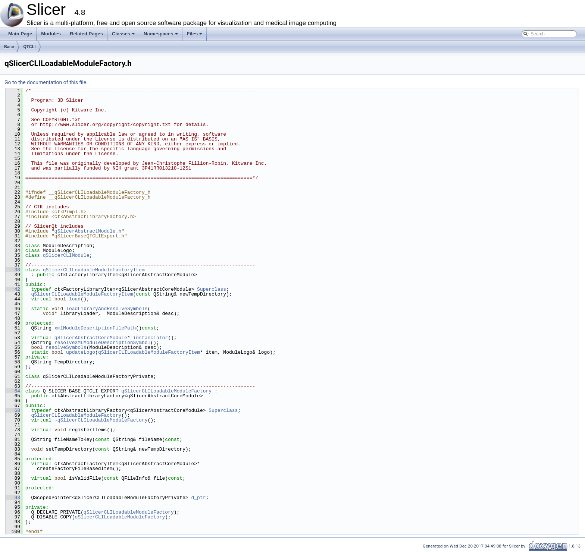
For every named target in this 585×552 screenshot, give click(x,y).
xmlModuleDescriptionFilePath (95, 328)
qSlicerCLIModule (66, 255)
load (75, 299)
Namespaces (161, 36)
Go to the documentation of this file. (46, 82)
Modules (51, 34)
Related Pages (86, 34)
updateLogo (80, 352)
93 (13, 497)
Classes (124, 36)
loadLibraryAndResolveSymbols (106, 308)
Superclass (211, 289)
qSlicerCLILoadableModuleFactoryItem (94, 269)
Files (195, 36)
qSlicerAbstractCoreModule (90, 337)
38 (13, 269)
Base (9, 46)
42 (13, 289)
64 (13, 391)
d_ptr (198, 497)
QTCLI (29, 46)
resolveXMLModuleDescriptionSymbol (102, 342)
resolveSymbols (66, 347)
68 (13, 410)
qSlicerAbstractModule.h (87, 231)
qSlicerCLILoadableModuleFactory (166, 391)
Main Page (20, 34)
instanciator (150, 337)
